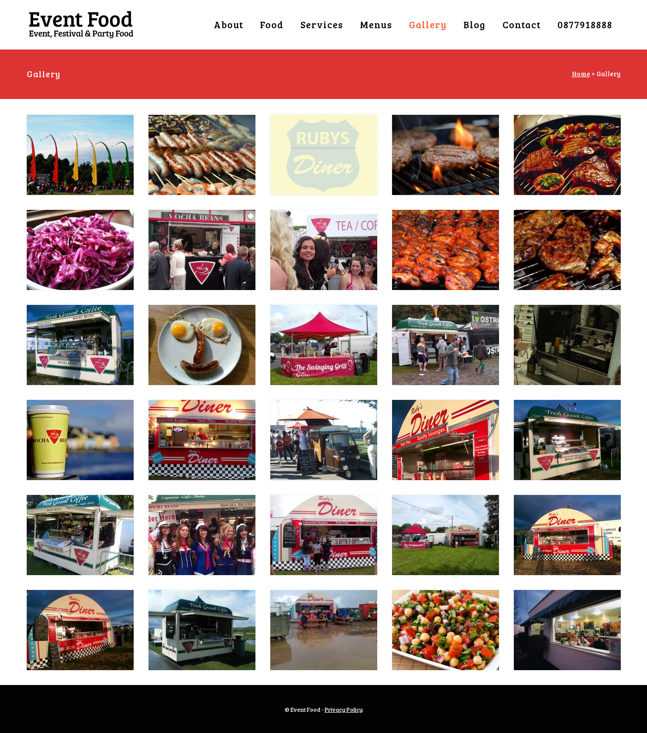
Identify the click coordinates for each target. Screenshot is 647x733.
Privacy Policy (344, 709)
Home (581, 73)
